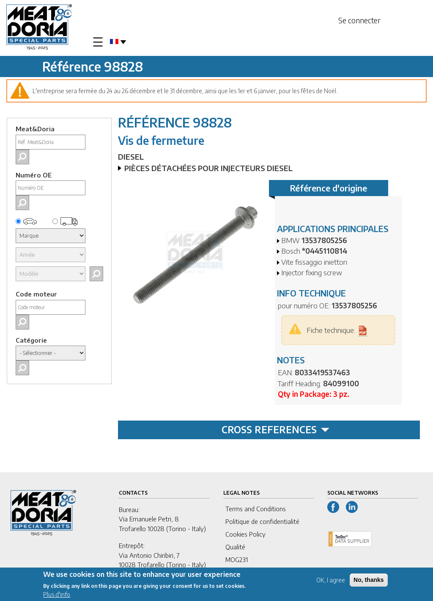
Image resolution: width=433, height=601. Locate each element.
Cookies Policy (245, 534)
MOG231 (236, 559)
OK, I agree (330, 580)
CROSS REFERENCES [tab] (275, 429)
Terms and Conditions (255, 508)
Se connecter (359, 20)
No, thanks (369, 580)
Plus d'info (56, 595)
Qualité (235, 547)
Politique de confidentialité (262, 521)
